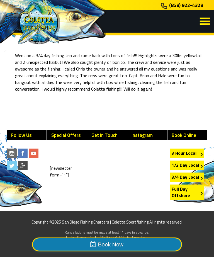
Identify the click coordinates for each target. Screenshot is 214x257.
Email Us (138, 237)
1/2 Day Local (185, 165)
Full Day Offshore (181, 192)
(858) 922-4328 (186, 5)
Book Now (110, 244)
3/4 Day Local (185, 177)
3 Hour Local (184, 153)
